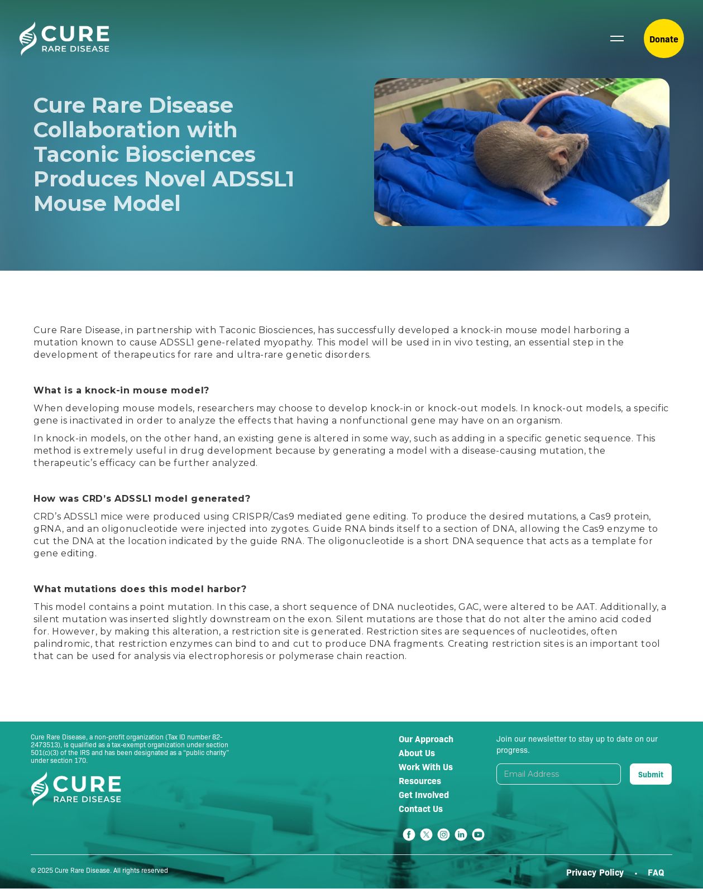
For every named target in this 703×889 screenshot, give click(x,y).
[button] (617, 38)
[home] (64, 39)
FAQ (656, 872)
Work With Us (426, 766)
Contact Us (421, 808)
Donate (663, 38)
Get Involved (424, 794)
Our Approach (426, 738)
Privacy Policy (596, 872)
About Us (417, 752)
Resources (420, 780)
